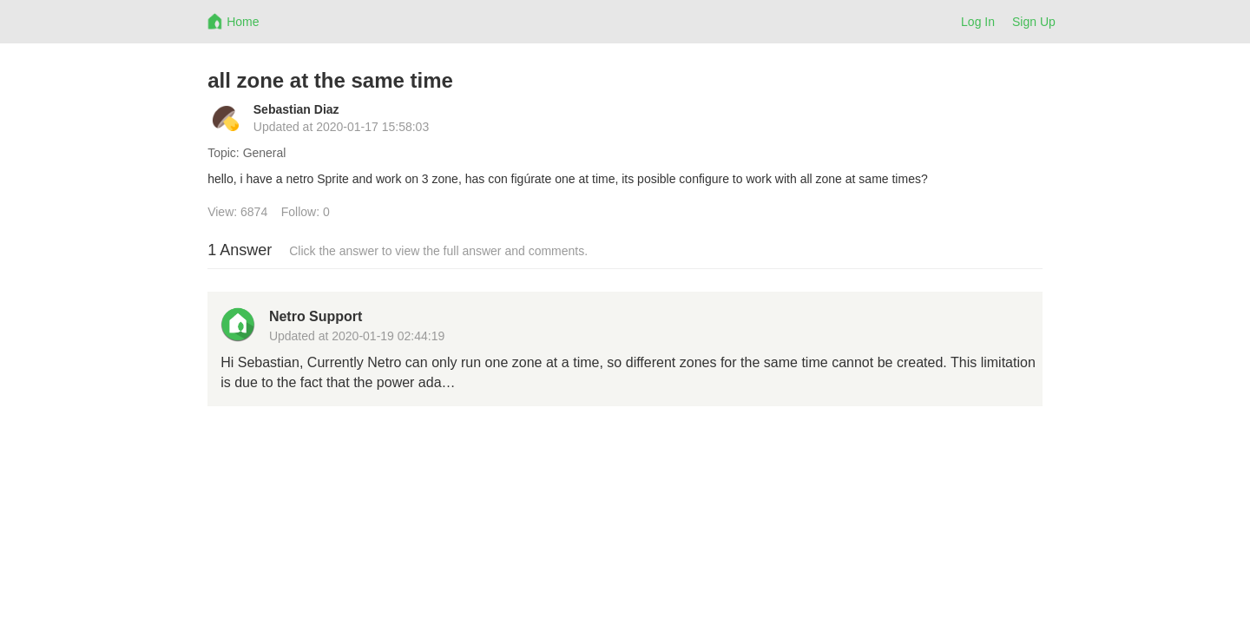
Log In (978, 22)
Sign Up (1034, 22)
